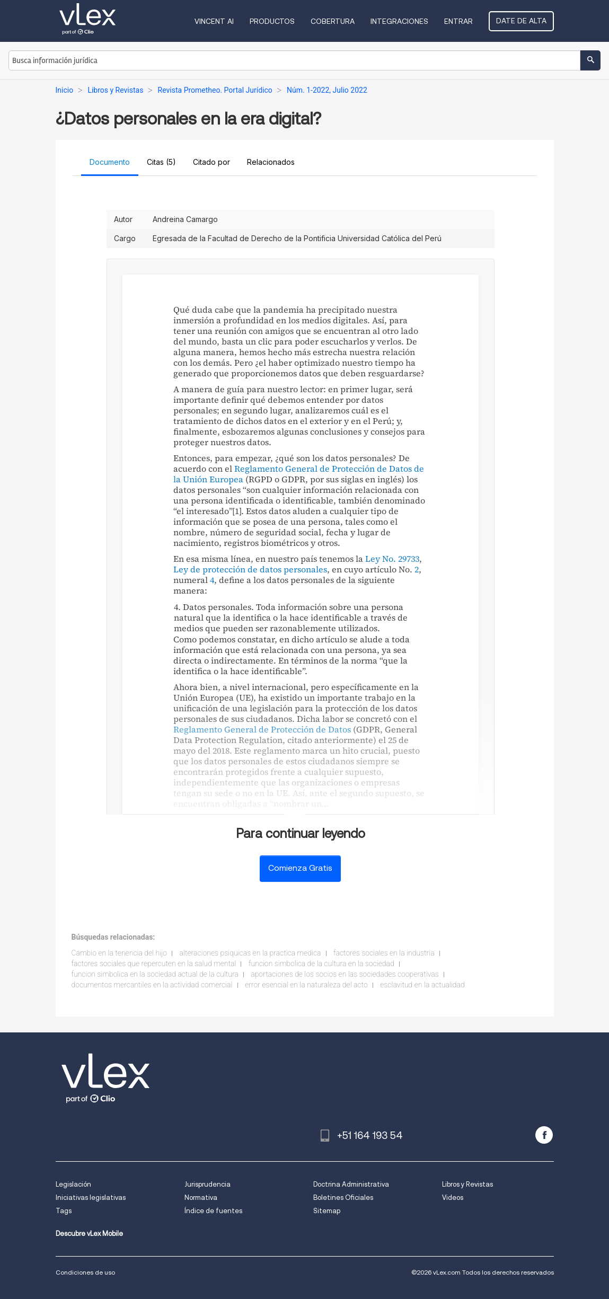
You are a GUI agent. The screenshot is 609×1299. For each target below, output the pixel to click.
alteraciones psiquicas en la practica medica (250, 953)
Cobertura (333, 21)
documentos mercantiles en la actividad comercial (152, 984)
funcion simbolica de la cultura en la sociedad (321, 963)
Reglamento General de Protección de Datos (262, 729)
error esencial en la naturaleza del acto (306, 984)
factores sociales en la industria (384, 953)
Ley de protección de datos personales (250, 569)
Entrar (458, 21)
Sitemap (326, 1211)
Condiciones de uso (85, 1272)
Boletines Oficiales (343, 1197)
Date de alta (521, 20)
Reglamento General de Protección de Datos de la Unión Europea (298, 474)
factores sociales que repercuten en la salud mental (154, 963)
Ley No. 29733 (392, 558)
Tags (64, 1211)
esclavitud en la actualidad (422, 984)
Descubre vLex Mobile (89, 1234)
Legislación (73, 1184)
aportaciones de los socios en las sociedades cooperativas (345, 974)
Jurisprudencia (207, 1184)
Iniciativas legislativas (91, 1197)
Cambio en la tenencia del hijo (119, 953)
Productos (272, 21)
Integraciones (399, 21)
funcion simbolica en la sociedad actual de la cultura (155, 974)
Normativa (200, 1197)
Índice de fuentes (213, 1211)
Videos (452, 1197)
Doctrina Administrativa (351, 1184)
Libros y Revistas (467, 1184)
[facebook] (544, 1135)
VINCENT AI (214, 21)
